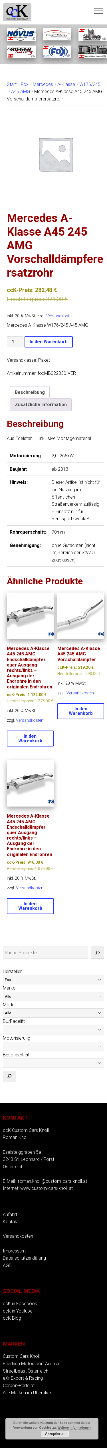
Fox (25, 84)
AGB (7, 1265)
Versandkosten (60, 316)
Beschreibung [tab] (30, 392)
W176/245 (89, 84)
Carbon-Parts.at (19, 1385)
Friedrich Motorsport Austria (31, 1363)
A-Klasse (66, 84)
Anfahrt (10, 1214)
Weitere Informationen (74, 1427)
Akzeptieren (54, 1434)
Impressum (14, 1251)
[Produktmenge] (15, 341)
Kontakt (11, 1221)
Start (12, 84)
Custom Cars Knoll (21, 1356)
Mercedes (43, 84)
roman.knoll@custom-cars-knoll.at (52, 1181)
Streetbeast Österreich (25, 1371)
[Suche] (97, 953)
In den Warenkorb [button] (30, 738)
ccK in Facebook (20, 1303)
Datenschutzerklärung (24, 1258)
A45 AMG (20, 91)
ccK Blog (12, 1318)
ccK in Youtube (18, 1311)
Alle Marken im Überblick (27, 1392)
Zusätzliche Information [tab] (41, 404)
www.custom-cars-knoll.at (46, 1188)
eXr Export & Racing (23, 1378)
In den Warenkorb (49, 341)
